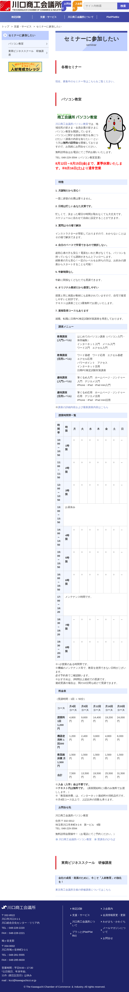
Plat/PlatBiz (112, 17)
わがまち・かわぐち (114, 921)
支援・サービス (48, 17)
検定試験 (16, 17)
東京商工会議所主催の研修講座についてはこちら (83, 889)
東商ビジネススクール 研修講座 (26, 53)
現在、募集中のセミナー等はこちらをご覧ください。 (85, 81)
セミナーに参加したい (21, 35)
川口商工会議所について (81, 17)
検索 (123, 6)
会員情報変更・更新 (114, 915)
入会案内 (77, 6)
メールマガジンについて (114, 930)
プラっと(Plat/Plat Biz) (82, 933)
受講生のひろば (106, 839)
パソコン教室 (16, 43)
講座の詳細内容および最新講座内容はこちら (83, 407)
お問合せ (66, 6)
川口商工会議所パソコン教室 (71, 123)
